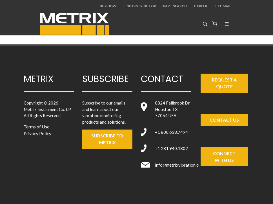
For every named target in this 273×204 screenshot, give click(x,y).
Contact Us (224, 120)
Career (200, 6)
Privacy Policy (37, 133)
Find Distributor (139, 6)
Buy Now (108, 6)
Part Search (175, 6)
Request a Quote (224, 83)
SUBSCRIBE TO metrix (107, 139)
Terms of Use (36, 126)
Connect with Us (224, 157)
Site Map (222, 6)
